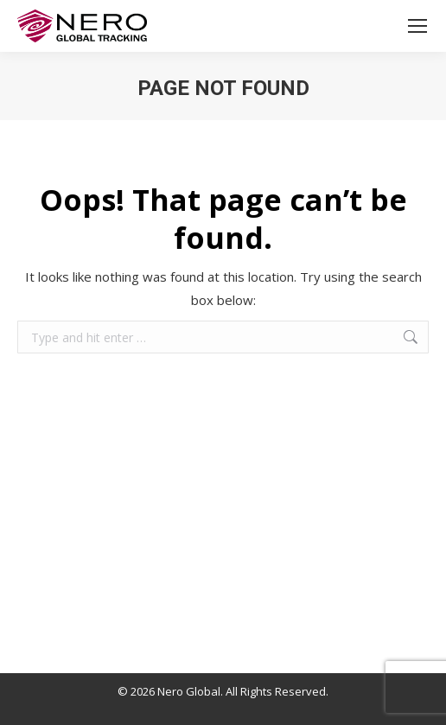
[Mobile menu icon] (417, 26)
